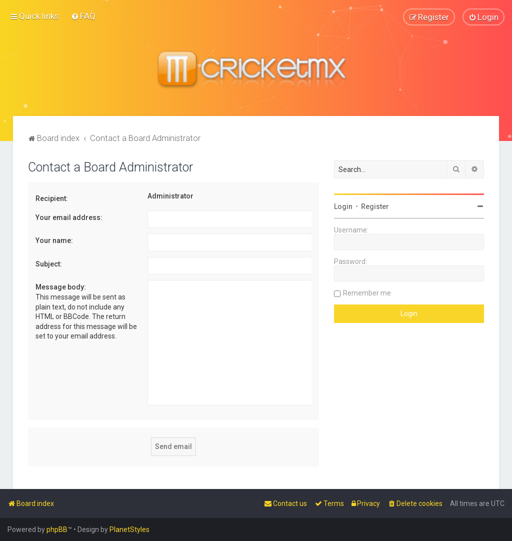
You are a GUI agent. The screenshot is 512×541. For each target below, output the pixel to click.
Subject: (49, 264)
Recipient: (52, 198)
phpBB (57, 530)
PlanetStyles (130, 530)
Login (343, 206)
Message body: (61, 287)
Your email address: (69, 217)
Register (375, 206)
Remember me (367, 292)
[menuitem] (83, 16)
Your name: (54, 240)
